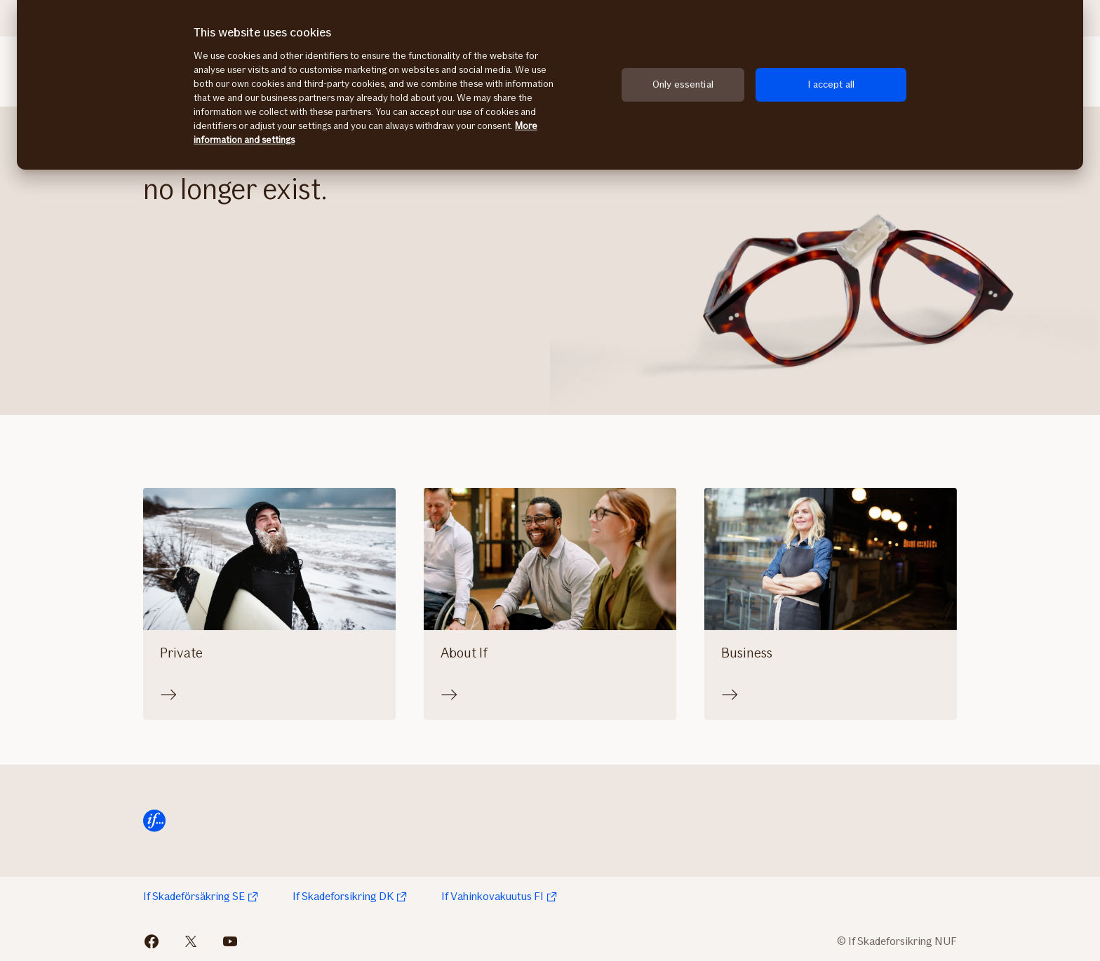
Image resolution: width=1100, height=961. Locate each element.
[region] (550, 85)
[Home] (154, 821)
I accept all (830, 84)
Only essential (682, 84)
